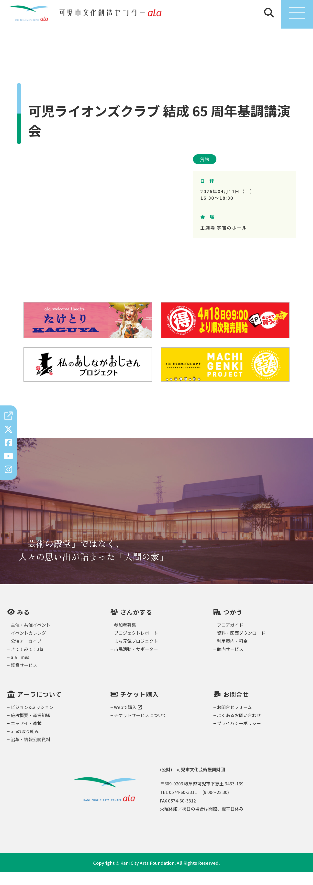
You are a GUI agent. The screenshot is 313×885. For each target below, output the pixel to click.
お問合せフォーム (234, 720)
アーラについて (39, 707)
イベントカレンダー (30, 645)
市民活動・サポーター (136, 661)
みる (23, 625)
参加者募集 (125, 637)
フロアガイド (230, 637)
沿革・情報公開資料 (30, 752)
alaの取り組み (25, 744)
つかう (233, 625)
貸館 (204, 172)
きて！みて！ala (27, 661)
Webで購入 (128, 720)
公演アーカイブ (26, 653)
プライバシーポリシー (239, 736)
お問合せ (236, 707)
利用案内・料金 (232, 653)
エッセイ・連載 (26, 736)
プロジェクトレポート (136, 645)
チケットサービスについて (140, 728)
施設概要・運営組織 (30, 728)
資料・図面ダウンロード (241, 645)
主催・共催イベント (30, 637)
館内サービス (230, 661)
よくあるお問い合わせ (239, 728)
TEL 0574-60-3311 (178, 805)
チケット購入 (139, 707)
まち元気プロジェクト (136, 653)
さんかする (136, 625)
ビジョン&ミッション (32, 720)
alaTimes (20, 669)
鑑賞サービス (24, 678)
